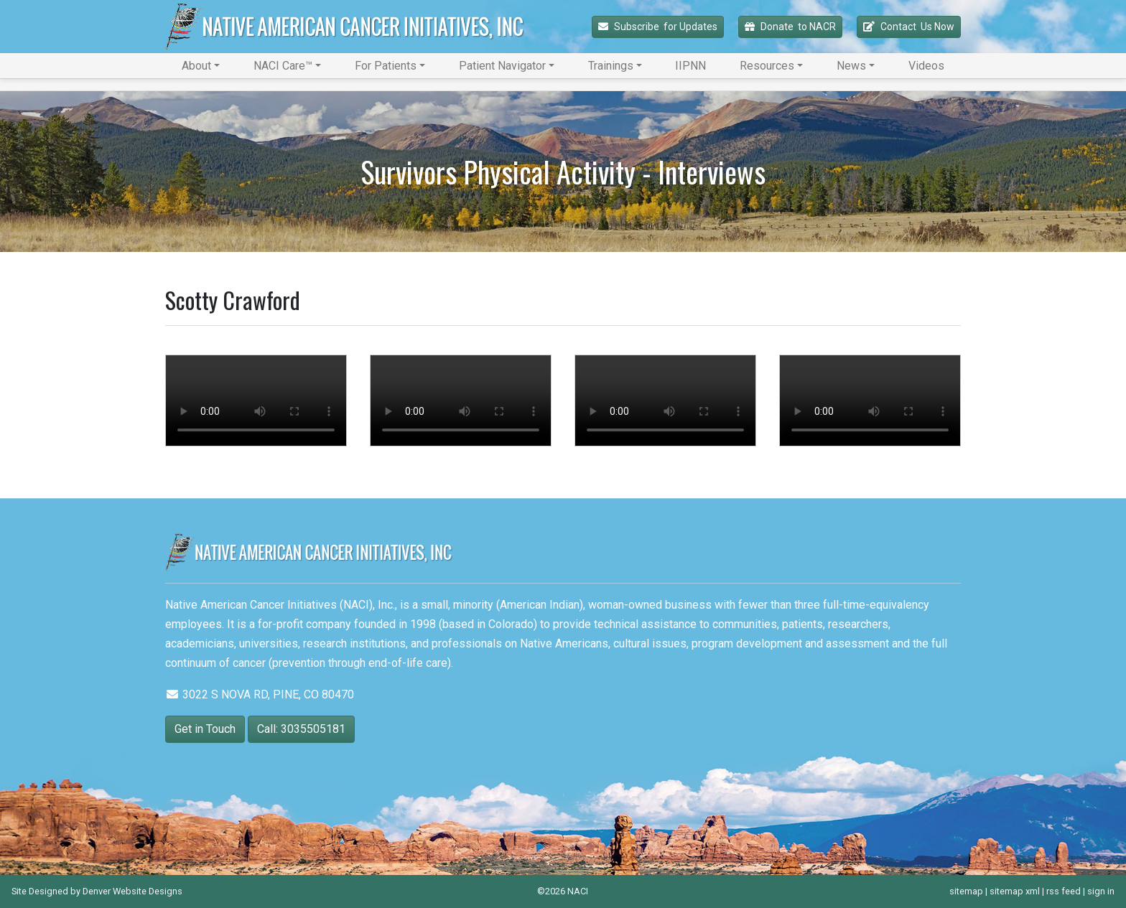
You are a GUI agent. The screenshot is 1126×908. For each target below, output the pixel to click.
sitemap (966, 891)
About (196, 65)
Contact (908, 26)
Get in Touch (205, 729)
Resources (767, 65)
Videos (926, 65)
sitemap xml (1015, 891)
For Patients (386, 65)
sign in (1101, 891)
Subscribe (657, 26)
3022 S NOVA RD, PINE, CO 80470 (259, 694)
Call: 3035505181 (301, 729)
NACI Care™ (282, 65)
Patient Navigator (502, 65)
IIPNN (690, 65)
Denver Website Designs (132, 891)
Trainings (610, 65)
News (851, 65)
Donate (790, 26)
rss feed (1063, 891)
